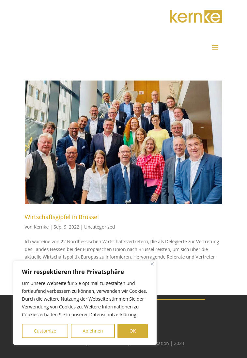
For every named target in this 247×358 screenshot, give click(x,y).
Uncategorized (99, 227)
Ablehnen (93, 331)
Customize (45, 331)
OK (133, 331)
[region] (85, 303)
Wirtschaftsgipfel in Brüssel (62, 217)
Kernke (41, 227)
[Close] (152, 263)
